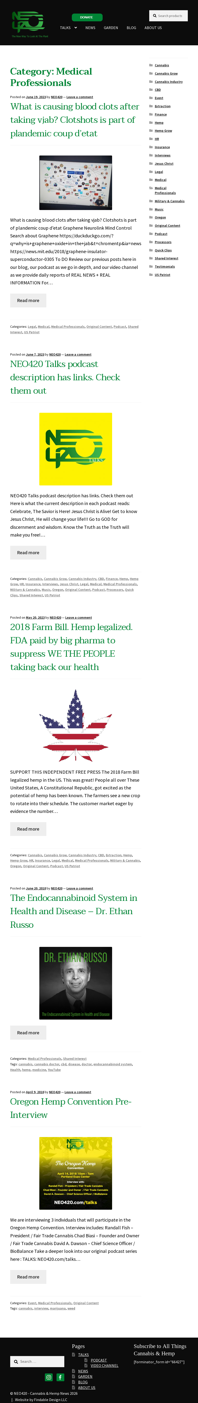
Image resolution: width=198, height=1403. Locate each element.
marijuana (58, 1308)
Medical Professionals (68, 326)
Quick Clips (163, 250)
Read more (28, 300)
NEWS (90, 27)
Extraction (114, 855)
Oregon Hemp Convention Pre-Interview (71, 1108)
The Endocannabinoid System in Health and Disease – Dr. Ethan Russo (73, 911)
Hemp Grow (18, 860)
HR (22, 584)
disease (74, 1064)
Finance (112, 579)
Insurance (33, 584)
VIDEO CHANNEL (104, 1365)
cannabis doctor (46, 1064)
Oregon (57, 589)
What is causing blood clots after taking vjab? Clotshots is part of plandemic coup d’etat (74, 120)
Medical (44, 326)
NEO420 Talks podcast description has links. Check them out (65, 377)
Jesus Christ (69, 584)
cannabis (25, 1064)
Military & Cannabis (25, 589)
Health (15, 1070)
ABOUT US (153, 27)
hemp (26, 1070)
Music (46, 589)
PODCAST (99, 1360)
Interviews (50, 584)
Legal (32, 326)
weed (71, 1308)
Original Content (99, 326)
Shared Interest (31, 595)
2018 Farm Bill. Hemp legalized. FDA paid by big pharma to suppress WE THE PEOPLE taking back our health (71, 647)
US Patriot (32, 332)
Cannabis (35, 579)
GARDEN (111, 27)
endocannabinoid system (112, 1064)
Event (32, 1303)
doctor (87, 1064)
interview (41, 1308)
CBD (101, 579)
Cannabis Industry (82, 579)
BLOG (131, 27)
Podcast (120, 326)
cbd (63, 1064)
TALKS (65, 27)
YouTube (54, 1070)
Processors (115, 589)
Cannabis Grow (55, 579)
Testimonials (165, 266)
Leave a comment (79, 97)
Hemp (123, 579)
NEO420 (56, 97)
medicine (39, 1070)
